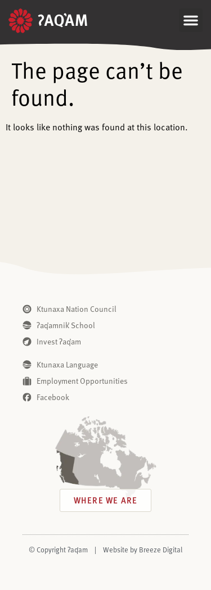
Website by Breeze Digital (142, 549)
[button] (191, 20)
